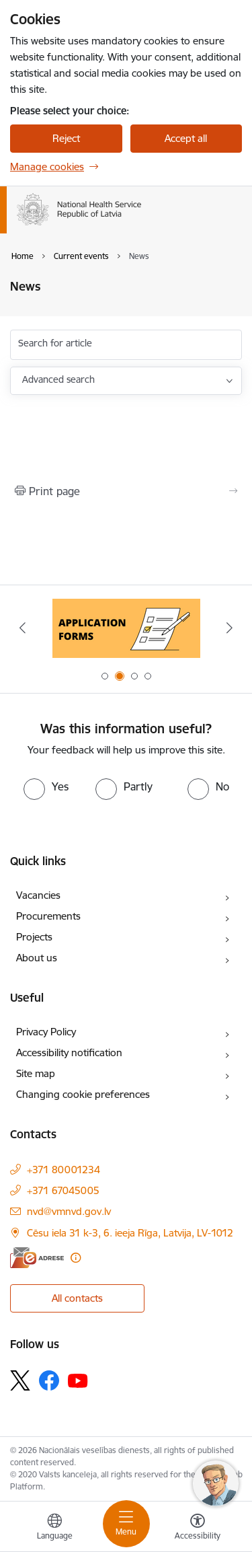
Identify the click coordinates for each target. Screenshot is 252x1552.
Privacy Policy (46, 1031)
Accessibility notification (69, 1052)
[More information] (76, 1258)
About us (36, 957)
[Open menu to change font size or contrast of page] (197, 1528)
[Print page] (126, 491)
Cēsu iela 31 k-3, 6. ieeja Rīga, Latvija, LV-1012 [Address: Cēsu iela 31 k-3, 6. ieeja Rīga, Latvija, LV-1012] (130, 1232)
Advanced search (58, 379)
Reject (66, 138)
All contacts (77, 1298)
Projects (34, 936)
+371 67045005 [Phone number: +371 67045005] (63, 1190)
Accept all (186, 138)
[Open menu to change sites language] (54, 1528)
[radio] (46, 786)
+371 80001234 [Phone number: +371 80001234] (63, 1169)
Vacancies (38, 895)
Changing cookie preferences (83, 1094)
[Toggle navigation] (126, 1523)
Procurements (48, 916)
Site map (35, 1073)
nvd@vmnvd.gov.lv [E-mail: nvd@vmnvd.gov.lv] (69, 1211)
